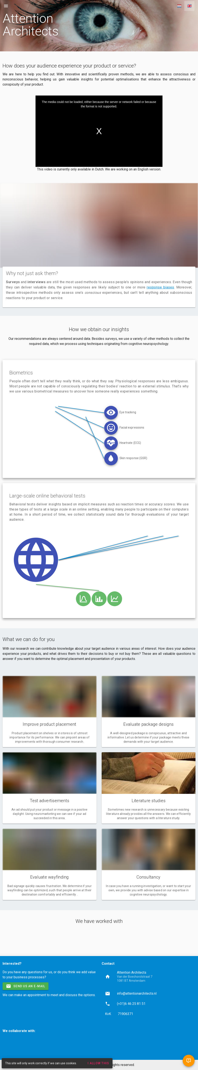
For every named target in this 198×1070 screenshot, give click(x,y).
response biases (160, 287)
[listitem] (149, 993)
